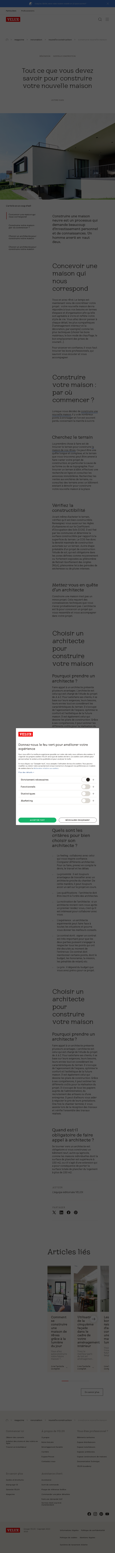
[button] (108, 3)
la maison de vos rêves (73, 448)
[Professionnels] (27, 11)
